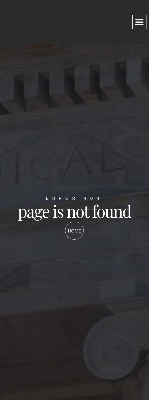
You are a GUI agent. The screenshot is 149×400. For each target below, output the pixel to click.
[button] (139, 22)
